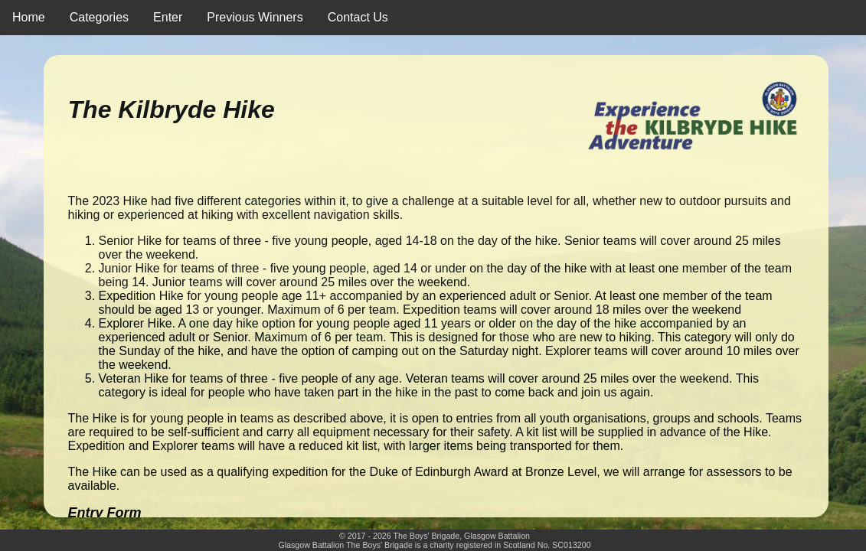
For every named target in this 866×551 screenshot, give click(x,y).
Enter (167, 17)
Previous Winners (254, 17)
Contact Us (358, 17)
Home (28, 17)
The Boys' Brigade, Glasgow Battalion (461, 535)
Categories (99, 17)
